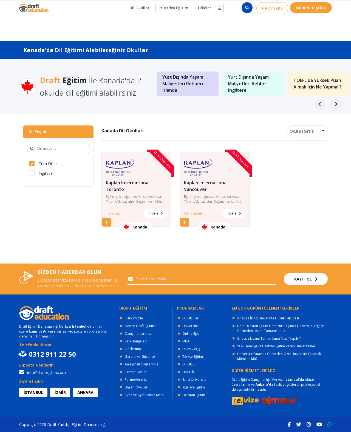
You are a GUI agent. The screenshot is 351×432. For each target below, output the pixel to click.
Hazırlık (188, 372)
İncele (155, 213)
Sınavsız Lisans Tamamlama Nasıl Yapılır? (269, 338)
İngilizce (41, 173)
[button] (219, 25)
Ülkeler (204, 25)
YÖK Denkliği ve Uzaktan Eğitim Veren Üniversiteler (276, 346)
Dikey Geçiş (191, 349)
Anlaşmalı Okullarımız (141, 364)
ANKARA (85, 392)
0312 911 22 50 (315, 5)
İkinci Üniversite (194, 379)
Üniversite (190, 326)
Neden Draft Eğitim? (140, 326)
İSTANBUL (33, 392)
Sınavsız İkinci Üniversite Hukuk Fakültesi (268, 318)
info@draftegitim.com (42, 372)
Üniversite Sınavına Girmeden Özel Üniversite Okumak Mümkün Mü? (279, 356)
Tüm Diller (43, 163)
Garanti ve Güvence (140, 356)
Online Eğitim (192, 333)
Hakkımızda (134, 318)
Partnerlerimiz (136, 379)
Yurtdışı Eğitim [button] (174, 25)
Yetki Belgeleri (136, 341)
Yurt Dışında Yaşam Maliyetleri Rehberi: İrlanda (183, 83)
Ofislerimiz (133, 349)
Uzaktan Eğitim (193, 395)
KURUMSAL (103, 5)
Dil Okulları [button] (140, 25)
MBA (185, 341)
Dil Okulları (190, 318)
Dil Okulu (189, 364)
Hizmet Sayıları (136, 372)
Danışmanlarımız (138, 333)
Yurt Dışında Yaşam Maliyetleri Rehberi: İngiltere (249, 83)
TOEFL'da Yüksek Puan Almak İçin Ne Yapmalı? (317, 84)
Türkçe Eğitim (192, 356)
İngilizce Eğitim (193, 387)
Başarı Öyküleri (136, 387)
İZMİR (60, 392)
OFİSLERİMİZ (66, 5)
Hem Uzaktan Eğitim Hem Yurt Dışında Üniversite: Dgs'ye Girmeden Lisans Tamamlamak (281, 328)
